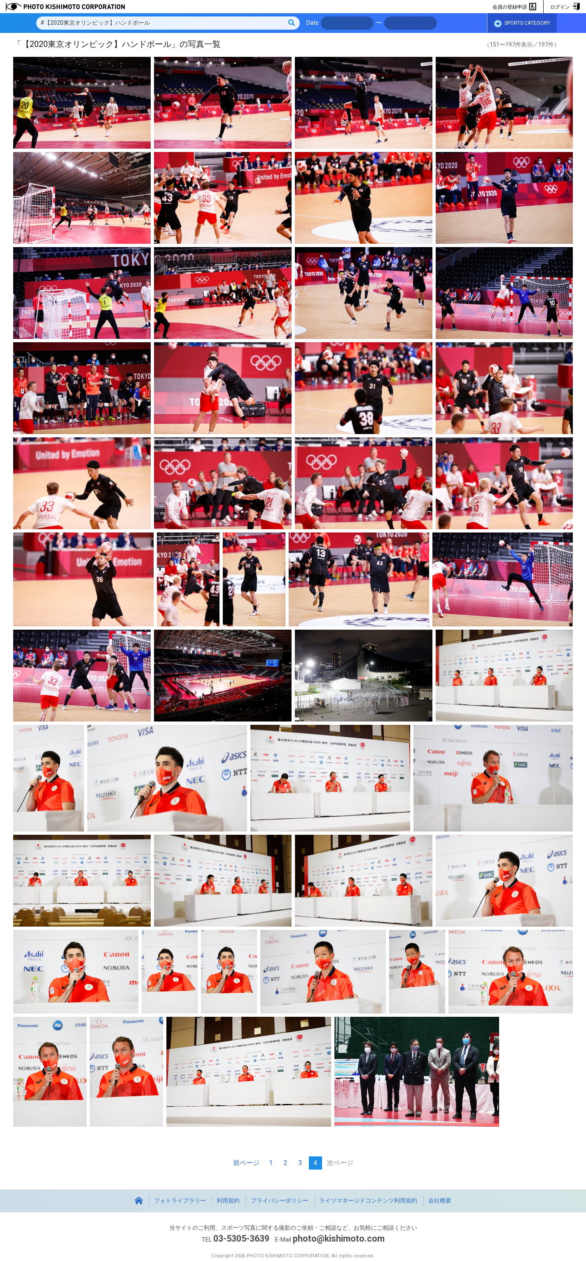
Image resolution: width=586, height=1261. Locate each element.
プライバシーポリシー (279, 1200)
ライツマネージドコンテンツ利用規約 (368, 1200)
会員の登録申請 (515, 7)
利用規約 (228, 1200)
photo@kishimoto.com (338, 1238)
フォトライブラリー (180, 1200)
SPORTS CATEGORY (522, 23)
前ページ (246, 1163)
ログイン (564, 7)
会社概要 (439, 1200)
